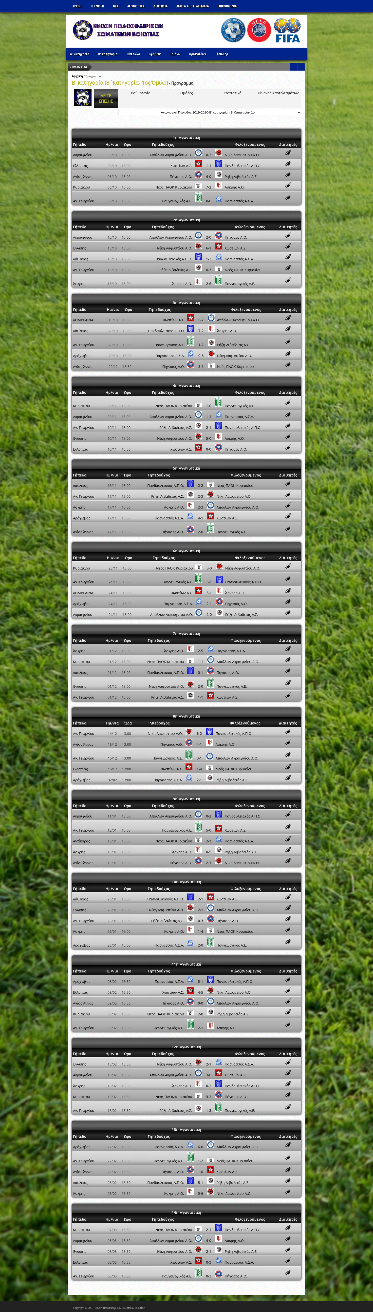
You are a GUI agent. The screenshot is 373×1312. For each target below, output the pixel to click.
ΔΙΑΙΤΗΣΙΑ (160, 6)
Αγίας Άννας (83, 176)
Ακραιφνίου (82, 154)
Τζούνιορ (221, 54)
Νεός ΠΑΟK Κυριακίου (173, 187)
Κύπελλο (133, 54)
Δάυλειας (80, 259)
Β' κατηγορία (108, 54)
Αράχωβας (81, 355)
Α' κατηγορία (79, 54)
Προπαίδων (197, 54)
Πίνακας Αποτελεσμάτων (278, 93)
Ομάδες (186, 93)
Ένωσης (79, 248)
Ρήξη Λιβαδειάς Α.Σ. (241, 176)
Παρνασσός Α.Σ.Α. (239, 201)
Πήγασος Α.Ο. (181, 176)
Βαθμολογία (140, 93)
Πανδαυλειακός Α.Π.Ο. (243, 165)
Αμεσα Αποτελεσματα (192, 6)
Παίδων (174, 54)
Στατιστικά (233, 93)
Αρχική (77, 76)
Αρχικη (77, 6)
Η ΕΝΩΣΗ (97, 6)
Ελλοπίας (80, 165)
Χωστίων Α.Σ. (181, 165)
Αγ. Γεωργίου (83, 201)
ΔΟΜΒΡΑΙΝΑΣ (84, 320)
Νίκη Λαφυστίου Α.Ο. (242, 154)
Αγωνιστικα (135, 6)
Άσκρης (79, 283)
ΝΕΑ (115, 6)
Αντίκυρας (81, 841)
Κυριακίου (81, 187)
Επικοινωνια (227, 6)
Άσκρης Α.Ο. (235, 187)
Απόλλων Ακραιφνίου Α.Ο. (170, 154)
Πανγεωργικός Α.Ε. (177, 201)
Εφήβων (155, 54)
